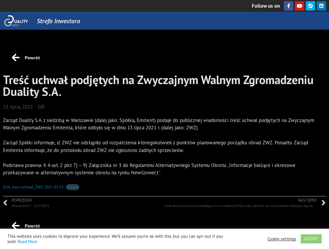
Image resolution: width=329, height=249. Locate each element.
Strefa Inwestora (58, 21)
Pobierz (72, 187)
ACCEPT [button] (311, 238)
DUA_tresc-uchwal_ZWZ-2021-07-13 (33, 187)
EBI (41, 106)
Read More (27, 241)
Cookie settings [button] (281, 239)
